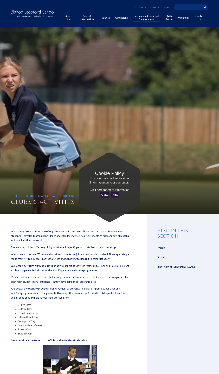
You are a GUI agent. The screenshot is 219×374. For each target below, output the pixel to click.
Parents (154, 7)
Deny (115, 194)
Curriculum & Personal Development (50, 196)
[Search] (205, 7)
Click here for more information (109, 190)
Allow (104, 194)
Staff (167, 7)
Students (140, 7)
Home (14, 196)
